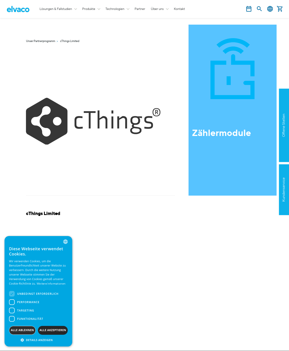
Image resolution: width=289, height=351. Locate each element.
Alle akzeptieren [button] (53, 330)
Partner (140, 9)
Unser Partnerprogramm (40, 41)
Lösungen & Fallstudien (56, 9)
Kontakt (179, 9)
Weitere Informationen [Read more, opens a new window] (51, 284)
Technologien (114, 9)
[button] (38, 340)
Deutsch (270, 9)
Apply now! (260, 153)
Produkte (88, 9)
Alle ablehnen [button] (22, 330)
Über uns (157, 9)
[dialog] (38, 291)
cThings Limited (69, 41)
